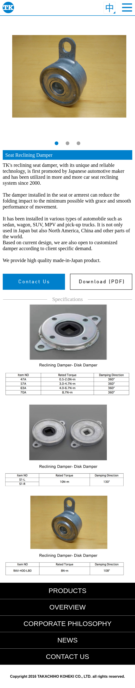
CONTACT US (67, 656)
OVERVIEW (67, 607)
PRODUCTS (67, 590)
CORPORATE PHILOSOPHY (68, 623)
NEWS (67, 640)
